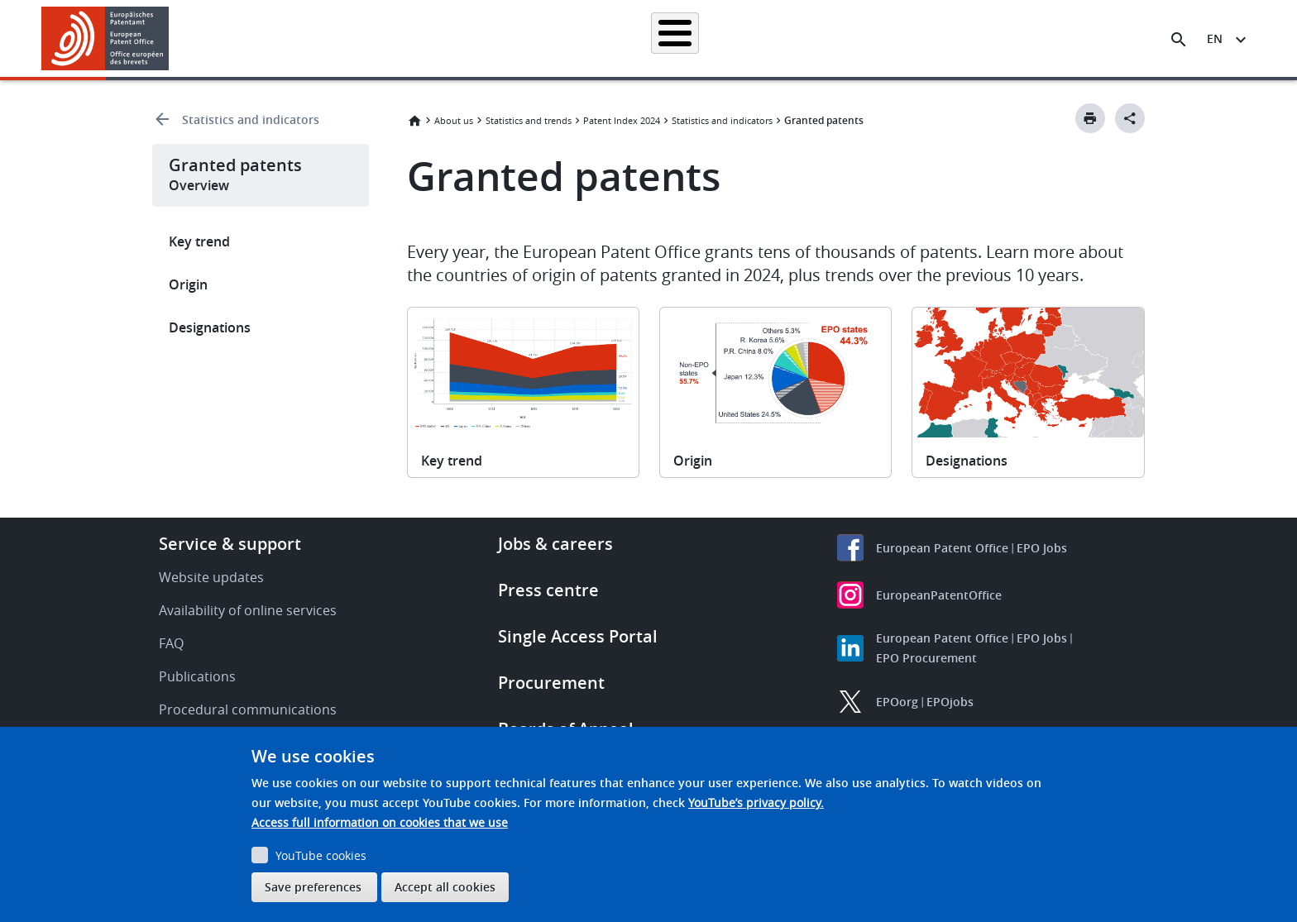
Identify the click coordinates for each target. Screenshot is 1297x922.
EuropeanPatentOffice (939, 595)
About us (993, 38)
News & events (827, 38)
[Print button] (1090, 118)
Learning (917, 38)
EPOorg (897, 701)
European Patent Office (942, 548)
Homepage (360, 38)
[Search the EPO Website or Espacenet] (1179, 40)
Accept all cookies (445, 887)
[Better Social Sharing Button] (1130, 118)
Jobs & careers (555, 544)
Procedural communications (248, 709)
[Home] (105, 38)
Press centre (548, 590)
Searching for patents (471, 38)
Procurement (551, 682)
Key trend (199, 241)
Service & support (230, 544)
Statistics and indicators (250, 119)
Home (414, 121)
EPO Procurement (926, 658)
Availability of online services (248, 610)
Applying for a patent (605, 38)
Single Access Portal (578, 636)
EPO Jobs (1042, 548)
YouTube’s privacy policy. (756, 802)
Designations (210, 327)
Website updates (211, 577)
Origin (188, 284)
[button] (172, 39)
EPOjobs (950, 701)
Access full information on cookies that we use (379, 822)
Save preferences (313, 887)
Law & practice (723, 38)
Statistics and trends (529, 120)
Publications (197, 676)
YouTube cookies (320, 855)
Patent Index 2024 (621, 120)
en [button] (1215, 38)
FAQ (171, 643)
